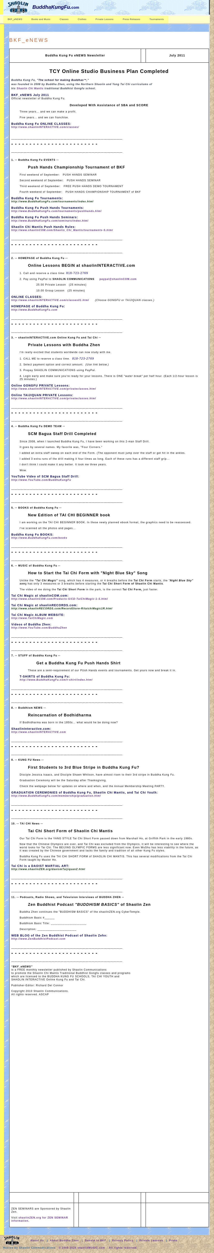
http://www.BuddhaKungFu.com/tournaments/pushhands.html (56, 211)
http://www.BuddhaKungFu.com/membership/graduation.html (56, 795)
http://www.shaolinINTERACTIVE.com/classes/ (45, 127)
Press (173, 1240)
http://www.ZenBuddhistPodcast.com (38, 938)
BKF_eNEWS (15, 19)
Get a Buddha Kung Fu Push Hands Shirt (78, 663)
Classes (64, 19)
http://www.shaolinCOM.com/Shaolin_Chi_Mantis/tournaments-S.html (62, 230)
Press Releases (131, 19)
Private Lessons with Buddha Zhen (64, 345)
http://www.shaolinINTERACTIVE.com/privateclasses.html (53, 388)
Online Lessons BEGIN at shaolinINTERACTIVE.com (81, 265)
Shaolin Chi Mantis (30, 88)
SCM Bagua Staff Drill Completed (62, 434)
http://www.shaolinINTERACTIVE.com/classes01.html (50, 300)
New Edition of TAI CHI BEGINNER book (69, 515)
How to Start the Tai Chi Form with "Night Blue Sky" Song (88, 573)
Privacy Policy (123, 1240)
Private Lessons (104, 19)
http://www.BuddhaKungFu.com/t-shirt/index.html (56, 679)
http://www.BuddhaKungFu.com (34, 309)
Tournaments (156, 19)
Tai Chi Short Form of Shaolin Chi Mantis (70, 831)
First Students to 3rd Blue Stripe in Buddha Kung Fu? (83, 767)
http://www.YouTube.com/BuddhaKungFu (41, 479)
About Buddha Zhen (64, 1240)
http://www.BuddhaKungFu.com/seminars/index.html (49, 220)
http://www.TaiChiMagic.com (32, 618)
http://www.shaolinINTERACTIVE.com (38, 732)
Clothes (82, 19)
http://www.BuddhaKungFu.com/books (39, 537)
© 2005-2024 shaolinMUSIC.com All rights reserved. (98, 1247)
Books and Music (41, 19)
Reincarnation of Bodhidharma (59, 715)
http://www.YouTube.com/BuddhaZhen (39, 627)
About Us (37, 1240)
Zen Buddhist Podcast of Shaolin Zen (89, 904)
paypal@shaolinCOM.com (118, 279)
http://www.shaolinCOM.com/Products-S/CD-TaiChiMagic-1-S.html (59, 598)
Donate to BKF (96, 1240)
